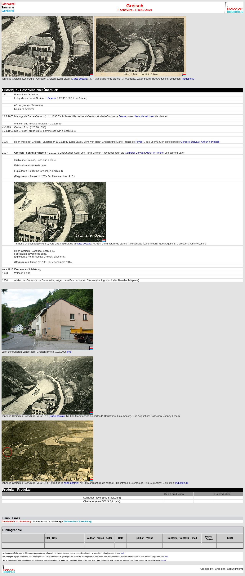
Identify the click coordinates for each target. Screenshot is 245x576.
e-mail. (121, 553)
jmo (69, 351)
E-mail (163, 560)
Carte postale (79, 78)
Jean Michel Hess (144, 116)
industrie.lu (188, 78)
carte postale (84, 243)
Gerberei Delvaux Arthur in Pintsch (200, 141)
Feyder (51, 98)
